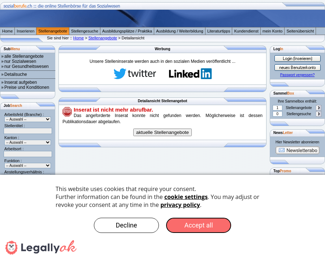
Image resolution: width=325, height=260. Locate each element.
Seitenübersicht (300, 31)
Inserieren (25, 31)
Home (7, 31)
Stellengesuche (84, 31)
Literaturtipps (218, 31)
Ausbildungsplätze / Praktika (127, 31)
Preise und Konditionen (26, 87)
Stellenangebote (52, 31)
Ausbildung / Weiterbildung (179, 31)
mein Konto (273, 31)
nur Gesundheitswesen (26, 66)
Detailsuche (15, 74)
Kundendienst (246, 31)
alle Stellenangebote (24, 56)
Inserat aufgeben (20, 82)
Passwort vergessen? (297, 75)
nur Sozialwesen (20, 61)
